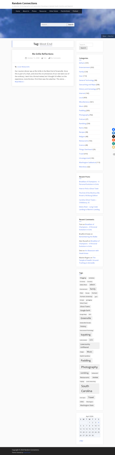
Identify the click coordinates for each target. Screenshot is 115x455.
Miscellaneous (84, 102)
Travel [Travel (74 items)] (91, 397)
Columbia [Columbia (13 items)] (89, 281)
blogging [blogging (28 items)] (83, 278)
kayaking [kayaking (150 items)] (85, 334)
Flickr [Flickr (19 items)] (81, 293)
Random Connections (24, 3)
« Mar (81, 441)
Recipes (82, 132)
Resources (43, 11)
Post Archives (65, 11)
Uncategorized (84, 158)
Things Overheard (85, 149)
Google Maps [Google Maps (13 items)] (83, 314)
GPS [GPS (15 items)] (90, 314)
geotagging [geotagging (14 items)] (89, 300)
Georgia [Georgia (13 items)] (82, 300)
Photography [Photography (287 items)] (89, 367)
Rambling (82, 123)
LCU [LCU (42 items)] (91, 340)
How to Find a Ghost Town (89, 188)
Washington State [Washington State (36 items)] (86, 405)
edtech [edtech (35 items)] (92, 285)
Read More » (19, 81)
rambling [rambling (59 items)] (84, 373)
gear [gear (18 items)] (96, 296)
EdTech (82, 63)
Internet (82, 93)
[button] (113, 129)
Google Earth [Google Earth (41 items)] (85, 310)
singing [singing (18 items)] (82, 381)
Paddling (82, 110)
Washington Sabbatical (87, 162)
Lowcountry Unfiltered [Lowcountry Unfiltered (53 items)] (85, 345)
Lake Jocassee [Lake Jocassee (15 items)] (83, 340)
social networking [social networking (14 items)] (90, 381)
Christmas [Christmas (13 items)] (82, 281)
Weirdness (83, 167)
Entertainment (84, 67)
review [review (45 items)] (95, 377)
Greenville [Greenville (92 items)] (86, 318)
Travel (81, 154)
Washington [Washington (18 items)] (89, 402)
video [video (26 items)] (82, 402)
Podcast (75, 11)
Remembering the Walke (88, 237)
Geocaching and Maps (87, 85)
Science (82, 145)
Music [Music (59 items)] (89, 351)
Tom (44, 58)
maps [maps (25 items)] (82, 352)
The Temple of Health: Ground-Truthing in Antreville (89, 260)
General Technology (86, 80)
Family (81, 72)
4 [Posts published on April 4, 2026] (98, 422)
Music (81, 106)
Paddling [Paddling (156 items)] (86, 360)
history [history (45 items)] (83, 326)
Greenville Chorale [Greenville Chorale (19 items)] (85, 323)
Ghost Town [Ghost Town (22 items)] (83, 303)
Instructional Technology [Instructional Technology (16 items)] (86, 330)
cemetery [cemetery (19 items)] (91, 278)
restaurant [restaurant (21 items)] (95, 373)
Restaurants (26, 67)
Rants (81, 128)
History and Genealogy (87, 89)
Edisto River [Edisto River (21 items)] (83, 285)
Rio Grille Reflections (42, 53)
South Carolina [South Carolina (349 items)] (86, 388)
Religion (82, 136)
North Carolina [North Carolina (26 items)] (85, 356)
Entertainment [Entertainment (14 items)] (83, 289)
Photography (84, 115)
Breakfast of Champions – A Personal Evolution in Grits (88, 227)
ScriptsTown (26, 452)
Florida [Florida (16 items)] (87, 293)
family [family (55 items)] (92, 289)
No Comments (56, 58)
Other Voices (53, 11)
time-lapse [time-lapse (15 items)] (82, 397)
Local (19, 67)
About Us (26, 11)
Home (18, 11)
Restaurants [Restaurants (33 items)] (84, 377)
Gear (81, 76)
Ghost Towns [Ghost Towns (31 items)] (85, 306)
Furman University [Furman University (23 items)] (86, 296)
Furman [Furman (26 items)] (94, 293)
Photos (34, 11)
